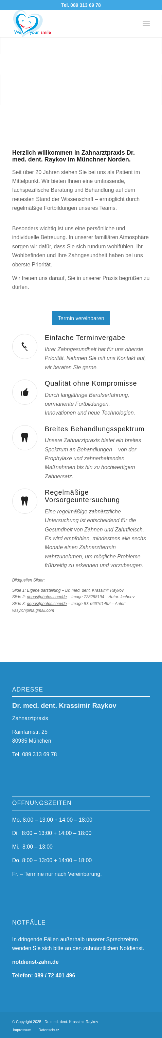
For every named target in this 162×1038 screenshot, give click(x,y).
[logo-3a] (67, 23)
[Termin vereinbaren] (81, 318)
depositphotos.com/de (47, 596)
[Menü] (146, 23)
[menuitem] (146, 23)
